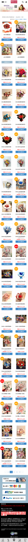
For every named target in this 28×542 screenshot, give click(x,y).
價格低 (25, 19)
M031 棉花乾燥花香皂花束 (8, 79)
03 (14, 472)
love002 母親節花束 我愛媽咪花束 (10, 438)
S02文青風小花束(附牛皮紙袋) (9, 393)
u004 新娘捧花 (21, 57)
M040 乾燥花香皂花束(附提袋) (9, 191)
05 (19, 472)
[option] (14, 8)
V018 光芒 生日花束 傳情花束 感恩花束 (11, 169)
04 (16, 472)
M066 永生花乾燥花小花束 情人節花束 (11, 416)
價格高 (21, 19)
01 (8, 472)
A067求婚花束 (7, 34)
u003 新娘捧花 (7, 57)
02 (11, 472)
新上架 (17, 19)
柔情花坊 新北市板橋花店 (8, 17)
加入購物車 (7, 39)
